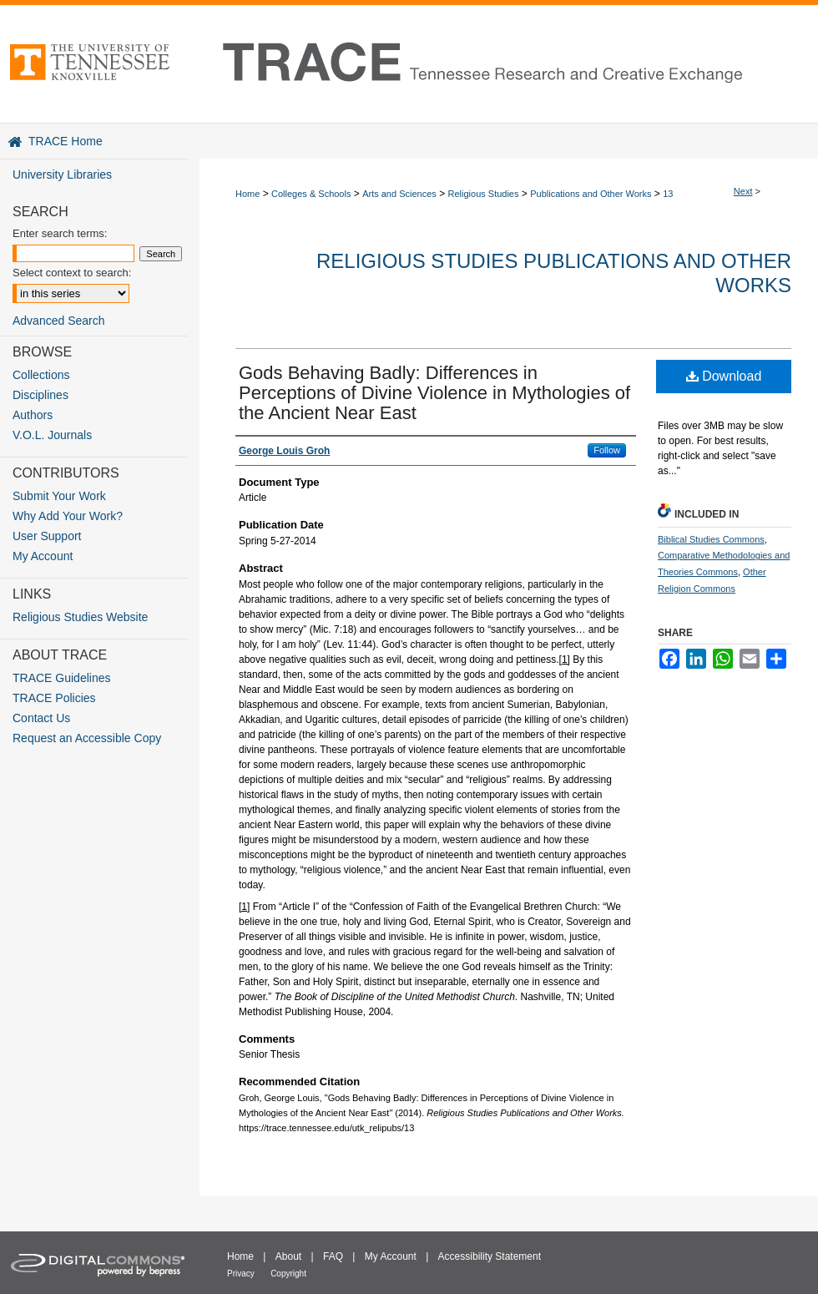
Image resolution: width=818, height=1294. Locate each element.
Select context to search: (72, 272)
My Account (43, 556)
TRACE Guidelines (62, 678)
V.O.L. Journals (52, 435)
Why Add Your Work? (68, 516)
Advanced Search (59, 320)
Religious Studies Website (80, 617)
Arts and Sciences (399, 194)
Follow (606, 450)
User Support (47, 536)
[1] (564, 659)
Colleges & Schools (311, 194)
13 (668, 194)
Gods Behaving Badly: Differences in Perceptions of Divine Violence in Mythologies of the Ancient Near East (434, 392)
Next (743, 191)
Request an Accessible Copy (87, 738)
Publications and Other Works (590, 194)
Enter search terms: (60, 233)
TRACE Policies (54, 698)
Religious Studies (483, 194)
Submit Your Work (59, 496)
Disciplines (40, 395)
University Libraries (62, 174)
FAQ (333, 1256)
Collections (41, 375)
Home (247, 194)
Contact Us (41, 718)
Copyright (288, 1273)
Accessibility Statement (489, 1256)
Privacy (241, 1273)
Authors (33, 415)
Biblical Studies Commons (711, 539)
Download (724, 376)
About (288, 1256)
